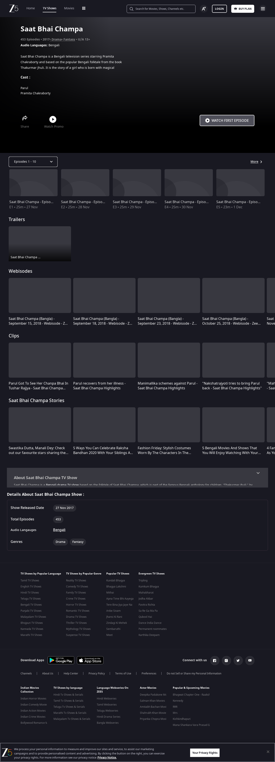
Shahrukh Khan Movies (153, 714)
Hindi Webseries (106, 700)
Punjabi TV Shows (31, 613)
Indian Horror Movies (33, 700)
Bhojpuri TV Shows (32, 625)
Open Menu (262, 8)
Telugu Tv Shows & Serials (69, 708)
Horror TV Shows (76, 607)
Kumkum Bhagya (149, 588)
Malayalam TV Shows (33, 619)
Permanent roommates (153, 631)
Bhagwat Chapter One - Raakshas (193, 696)
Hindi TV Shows (30, 595)
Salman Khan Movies (152, 702)
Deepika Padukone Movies (156, 696)
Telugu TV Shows (31, 601)
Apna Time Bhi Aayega (120, 601)
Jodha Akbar (146, 601)
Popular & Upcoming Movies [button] (191, 689)
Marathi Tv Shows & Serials (69, 714)
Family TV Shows (76, 595)
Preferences (149, 675)
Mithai (110, 595)
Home (30, 8)
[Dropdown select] (33, 162)
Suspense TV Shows (78, 637)
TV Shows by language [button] (67, 689)
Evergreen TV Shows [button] (152, 576)
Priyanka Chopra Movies (154, 720)
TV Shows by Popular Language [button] (41, 576)
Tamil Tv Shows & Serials (68, 702)
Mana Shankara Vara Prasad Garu (193, 726)
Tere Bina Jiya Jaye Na (119, 607)
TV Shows (49, 8)
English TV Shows (31, 588)
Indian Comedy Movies (34, 706)
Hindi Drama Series (108, 718)
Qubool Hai (145, 619)
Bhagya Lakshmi (116, 588)
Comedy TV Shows (77, 588)
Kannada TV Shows (32, 631)
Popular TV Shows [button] (117, 576)
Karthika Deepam (149, 637)
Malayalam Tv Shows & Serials (71, 720)
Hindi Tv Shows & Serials (68, 696)
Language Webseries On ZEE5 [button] (112, 691)
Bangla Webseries (108, 724)
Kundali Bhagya (115, 582)
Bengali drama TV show (62, 485)
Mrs (175, 714)
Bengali (59, 531)
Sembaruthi (113, 631)
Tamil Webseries (107, 706)
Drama (56, 39)
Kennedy (178, 702)
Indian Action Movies (33, 712)
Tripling (143, 582)
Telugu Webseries (107, 712)
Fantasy (69, 39)
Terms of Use (123, 675)
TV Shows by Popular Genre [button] (83, 576)
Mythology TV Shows (78, 631)
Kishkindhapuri (182, 720)
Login (219, 9)
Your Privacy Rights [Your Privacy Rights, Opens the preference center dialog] (204, 753)
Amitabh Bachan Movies (154, 708)
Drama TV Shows (76, 619)
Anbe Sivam (113, 613)
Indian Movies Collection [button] (30, 691)
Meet (109, 637)
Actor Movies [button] (148, 689)
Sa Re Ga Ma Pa (148, 613)
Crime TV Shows (76, 601)
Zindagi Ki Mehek (116, 625)
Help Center (71, 675)
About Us (47, 675)
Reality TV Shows (76, 582)
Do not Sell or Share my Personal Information (194, 675)
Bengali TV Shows (31, 607)
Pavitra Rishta (147, 607)
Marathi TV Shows (31, 637)
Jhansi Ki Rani (114, 619)
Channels (26, 675)
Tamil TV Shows (30, 582)
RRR (175, 708)
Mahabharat (146, 595)
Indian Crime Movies (33, 718)
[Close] (268, 751)
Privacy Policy (97, 675)
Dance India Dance (150, 625)
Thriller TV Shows (76, 625)
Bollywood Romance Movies (37, 724)
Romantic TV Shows (77, 613)
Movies (69, 8)
